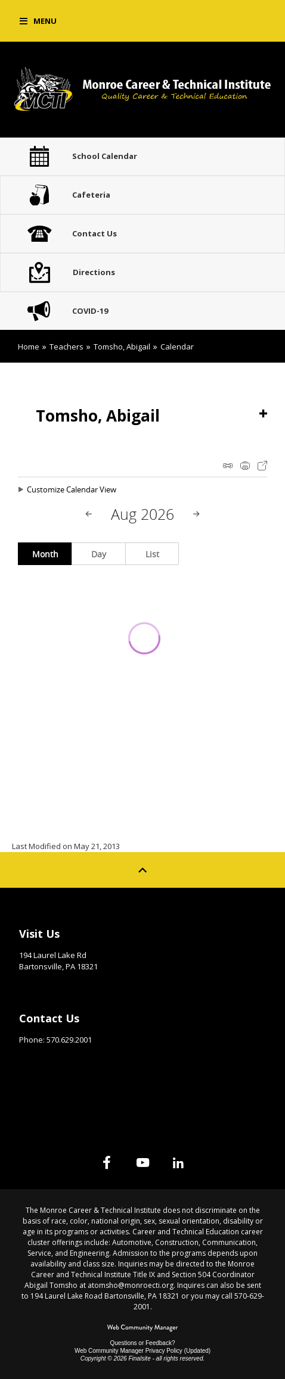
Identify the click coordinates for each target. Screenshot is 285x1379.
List (152, 554)
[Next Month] (196, 514)
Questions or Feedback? (142, 1343)
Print (245, 465)
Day (98, 554)
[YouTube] (142, 1162)
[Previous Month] (89, 514)
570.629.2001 (69, 1039)
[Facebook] (107, 1162)
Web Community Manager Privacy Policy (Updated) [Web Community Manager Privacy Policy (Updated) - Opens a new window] (142, 1350)
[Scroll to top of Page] (142, 870)
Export (262, 465)
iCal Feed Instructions (228, 465)
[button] (38, 21)
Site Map (36, 1089)
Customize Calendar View (71, 489)
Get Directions (48, 984)
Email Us (35, 1058)
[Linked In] (178, 1162)
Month (45, 554)
